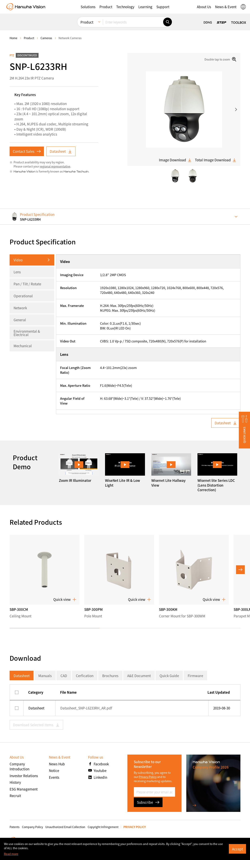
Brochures (110, 675)
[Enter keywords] (133, 22)
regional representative (55, 166)
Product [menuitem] (86, 22)
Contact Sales (27, 151)
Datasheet (61, 151)
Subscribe (148, 802)
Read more (11, 854)
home (13, 38)
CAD (64, 675)
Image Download (175, 160)
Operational (23, 295)
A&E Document (139, 675)
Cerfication (84, 675)
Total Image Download (215, 160)
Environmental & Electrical (27, 333)
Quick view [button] (64, 599)
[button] (88, 7)
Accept (237, 848)
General (20, 319)
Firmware (195, 675)
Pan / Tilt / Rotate (27, 283)
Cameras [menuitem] (46, 38)
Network (20, 307)
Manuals (45, 675)
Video (18, 259)
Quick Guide (169, 675)
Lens (17, 271)
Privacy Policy (148, 777)
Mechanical (23, 345)
